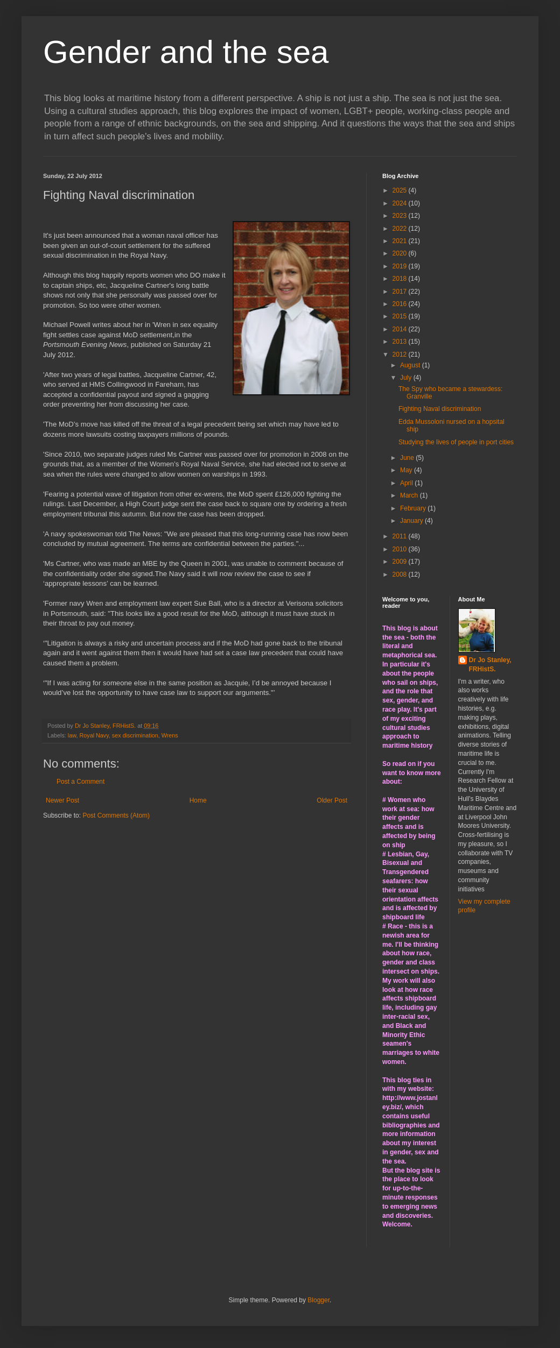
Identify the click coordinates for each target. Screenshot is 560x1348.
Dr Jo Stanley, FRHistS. (490, 664)
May (407, 470)
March (410, 495)
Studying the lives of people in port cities (456, 442)
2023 (401, 215)
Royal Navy (93, 735)
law (72, 735)
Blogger (318, 1300)
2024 (401, 203)
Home (198, 800)
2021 (401, 241)
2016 (401, 304)
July (407, 377)
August (411, 365)
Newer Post (62, 800)
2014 (401, 329)
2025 (401, 190)
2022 (401, 228)
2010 (401, 549)
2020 (401, 253)
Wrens (170, 735)
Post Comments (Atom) (116, 815)
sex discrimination (135, 735)
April (407, 483)
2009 (401, 561)
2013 (401, 341)
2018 (401, 278)
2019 (401, 266)
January (412, 520)
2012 (401, 354)
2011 (401, 536)
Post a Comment (80, 781)
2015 (401, 316)
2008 (401, 574)
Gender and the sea (185, 52)
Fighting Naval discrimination (439, 409)
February (414, 508)
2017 (401, 291)
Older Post (332, 800)
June (408, 458)
